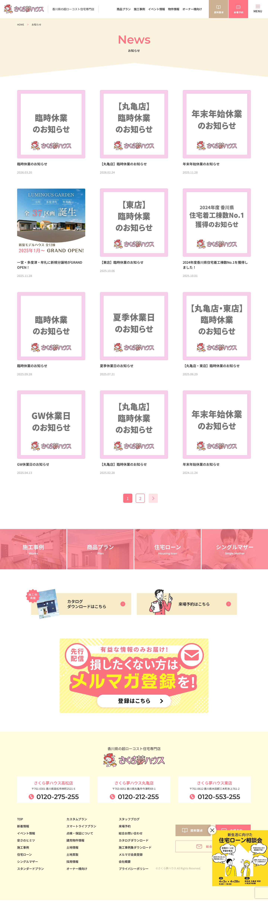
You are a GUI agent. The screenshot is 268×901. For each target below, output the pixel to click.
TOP (20, 820)
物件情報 (173, 9)
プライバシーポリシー (134, 869)
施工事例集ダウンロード (135, 848)
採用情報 (72, 862)
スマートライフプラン (81, 827)
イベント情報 (156, 9)
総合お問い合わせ (131, 834)
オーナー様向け (192, 9)
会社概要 (125, 862)
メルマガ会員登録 (131, 855)
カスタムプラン (76, 820)
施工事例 (139, 9)
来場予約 (125, 827)
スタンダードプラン (30, 869)
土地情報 (72, 848)
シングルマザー (27, 862)
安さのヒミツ (26, 841)
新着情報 (23, 827)
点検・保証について (79, 834)
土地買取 (72, 855)
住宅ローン (24, 855)
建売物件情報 (75, 841)
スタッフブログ (129, 820)
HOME (20, 24)
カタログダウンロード (134, 841)
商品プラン (124, 9)
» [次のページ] (155, 499)
